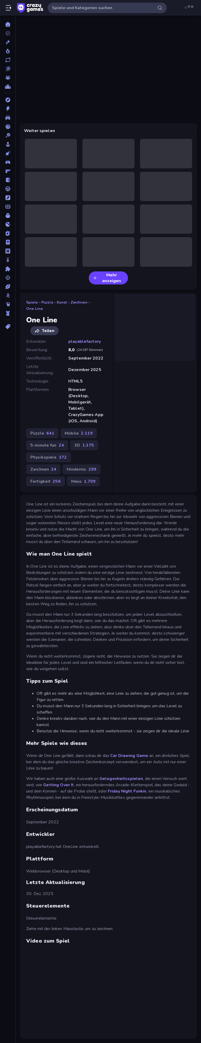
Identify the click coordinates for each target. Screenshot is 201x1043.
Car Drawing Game (129, 756)
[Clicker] (7, 153)
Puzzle (47, 302)
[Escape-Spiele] (7, 179)
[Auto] (7, 117)
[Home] (7, 24)
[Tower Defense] (7, 313)
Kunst (62, 302)
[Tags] (7, 326)
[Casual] (7, 144)
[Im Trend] (7, 51)
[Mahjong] (7, 242)
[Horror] (7, 215)
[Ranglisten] (7, 86)
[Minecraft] (7, 251)
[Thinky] (7, 304)
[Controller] (7, 162)
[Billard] (7, 135)
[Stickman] (7, 295)
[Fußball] (7, 206)
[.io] (7, 224)
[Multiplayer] (7, 77)
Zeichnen (79, 302)
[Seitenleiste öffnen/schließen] (8, 8)
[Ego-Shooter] (7, 171)
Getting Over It (58, 785)
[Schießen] (7, 277)
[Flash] (7, 197)
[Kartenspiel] (7, 233)
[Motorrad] (7, 259)
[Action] (7, 108)
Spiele (32, 302)
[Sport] (7, 286)
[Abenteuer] (7, 99)
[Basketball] (7, 126)
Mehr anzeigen (107, 278)
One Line (34, 308)
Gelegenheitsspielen (121, 779)
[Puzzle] (7, 268)
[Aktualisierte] (7, 59)
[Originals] (7, 68)
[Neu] (7, 42)
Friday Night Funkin (127, 791)
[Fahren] (7, 188)
